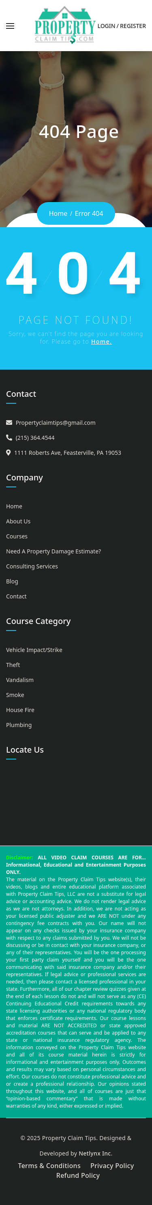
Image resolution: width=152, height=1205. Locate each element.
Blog (12, 581)
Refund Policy (78, 1175)
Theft (13, 665)
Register (133, 26)
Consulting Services (32, 566)
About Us (18, 521)
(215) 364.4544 (35, 437)
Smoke (15, 695)
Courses (17, 536)
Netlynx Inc (95, 1153)
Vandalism (20, 680)
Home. (101, 341)
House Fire (20, 710)
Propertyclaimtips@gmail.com (56, 422)
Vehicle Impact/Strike (34, 650)
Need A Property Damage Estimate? (53, 551)
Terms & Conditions (49, 1165)
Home (58, 213)
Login (106, 26)
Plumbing (19, 725)
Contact (16, 596)
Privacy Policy (112, 1165)
